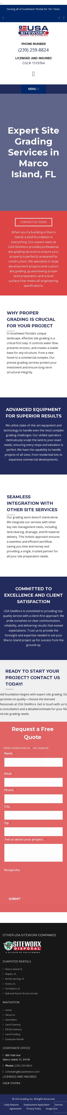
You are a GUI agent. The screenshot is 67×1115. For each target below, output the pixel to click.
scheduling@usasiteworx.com (22, 1071)
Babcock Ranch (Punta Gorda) (21, 993)
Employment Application (37, 1104)
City (8, 806)
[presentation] (31, 881)
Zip (7, 823)
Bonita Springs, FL (14, 978)
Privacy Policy (33, 1108)
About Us (10, 1014)
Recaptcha (12, 870)
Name (9, 753)
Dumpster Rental (14, 1039)
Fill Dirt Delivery (13, 1029)
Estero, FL (10, 983)
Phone (10, 790)
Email (9, 773)
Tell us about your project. (25, 839)
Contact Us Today (33, 222)
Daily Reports (11, 1104)
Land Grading (12, 1034)
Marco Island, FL (14, 969)
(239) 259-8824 (23, 1065)
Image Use (52, 1108)
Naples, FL (10, 973)
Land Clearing (12, 1024)
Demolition (11, 1019)
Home (8, 1010)
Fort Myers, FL (12, 988)
